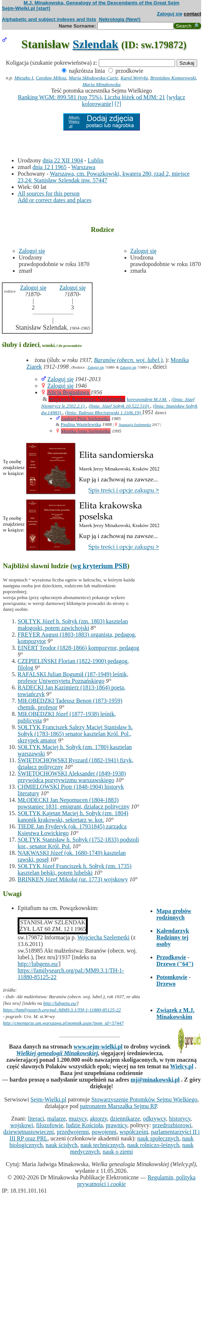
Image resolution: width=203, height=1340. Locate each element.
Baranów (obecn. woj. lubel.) (128, 360)
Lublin (96, 160)
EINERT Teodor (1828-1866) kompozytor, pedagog (78, 648)
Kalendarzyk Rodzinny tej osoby (172, 937)
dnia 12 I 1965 (49, 167)
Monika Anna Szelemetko (85, 431)
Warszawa (83, 167)
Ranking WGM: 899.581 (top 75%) (60, 97)
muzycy (78, 1118)
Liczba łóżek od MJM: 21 (134, 97)
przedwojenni (73, 1132)
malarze (56, 1118)
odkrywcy (154, 1118)
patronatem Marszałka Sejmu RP (118, 1106)
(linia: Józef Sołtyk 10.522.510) (119, 406)
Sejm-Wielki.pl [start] (26, 8)
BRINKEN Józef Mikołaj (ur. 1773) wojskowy (73, 879)
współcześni (133, 1132)
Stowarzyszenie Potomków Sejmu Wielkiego (144, 1099)
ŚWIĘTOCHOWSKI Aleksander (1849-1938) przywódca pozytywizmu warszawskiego (72, 776)
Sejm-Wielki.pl (48, 1099)
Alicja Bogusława (68, 392)
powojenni (104, 1132)
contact (192, 14)
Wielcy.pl (181, 1066)
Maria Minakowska (101, 84)
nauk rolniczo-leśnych (153, 1145)
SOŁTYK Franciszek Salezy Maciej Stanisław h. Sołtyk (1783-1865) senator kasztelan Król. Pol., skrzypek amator (75, 734)
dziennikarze (125, 1118)
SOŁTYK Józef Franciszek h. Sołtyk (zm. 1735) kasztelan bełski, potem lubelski (74, 869)
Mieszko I (23, 77)
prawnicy (116, 1125)
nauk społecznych (158, 1138)
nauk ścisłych (61, 1145)
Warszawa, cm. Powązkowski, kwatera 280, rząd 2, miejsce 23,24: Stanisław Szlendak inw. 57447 (104, 177)
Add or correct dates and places (54, 200)
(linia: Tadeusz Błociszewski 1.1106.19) (103, 412)
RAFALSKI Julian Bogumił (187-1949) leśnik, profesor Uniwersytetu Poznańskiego (73, 677)
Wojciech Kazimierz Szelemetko (86, 399)
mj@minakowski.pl (155, 1079)
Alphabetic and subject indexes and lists (49, 19)
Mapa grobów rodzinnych (173, 914)
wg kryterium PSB (100, 566)
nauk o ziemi (118, 1152)
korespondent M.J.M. (147, 399)
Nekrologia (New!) (119, 19)
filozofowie (49, 1125)
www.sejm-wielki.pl (97, 1046)
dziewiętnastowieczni (28, 1132)
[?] (118, 104)
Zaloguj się (169, 14)
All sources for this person (49, 193)
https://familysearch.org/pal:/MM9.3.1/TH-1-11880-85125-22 (62, 1010)
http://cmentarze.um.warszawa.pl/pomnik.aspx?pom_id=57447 (63, 1023)
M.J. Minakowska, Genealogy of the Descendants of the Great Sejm (101, 3)
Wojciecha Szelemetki (103, 937)
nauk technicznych (102, 1145)
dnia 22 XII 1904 (63, 160)
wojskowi (21, 1125)
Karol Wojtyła (134, 77)
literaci (36, 1118)
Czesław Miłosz (51, 77)
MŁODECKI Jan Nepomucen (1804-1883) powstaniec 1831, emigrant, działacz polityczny (74, 803)
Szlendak (95, 44)
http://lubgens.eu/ (38, 964)
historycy (180, 1118)
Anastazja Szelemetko (135, 425)
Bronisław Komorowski (173, 77)
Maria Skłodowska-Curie (93, 77)
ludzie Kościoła (84, 1125)
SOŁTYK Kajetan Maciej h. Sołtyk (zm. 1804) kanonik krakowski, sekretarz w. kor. (73, 816)
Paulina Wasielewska (81, 424)
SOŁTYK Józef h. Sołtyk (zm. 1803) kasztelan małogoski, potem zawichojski (73, 624)
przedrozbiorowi (171, 1125)
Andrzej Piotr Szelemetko (85, 418)
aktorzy (98, 1118)
